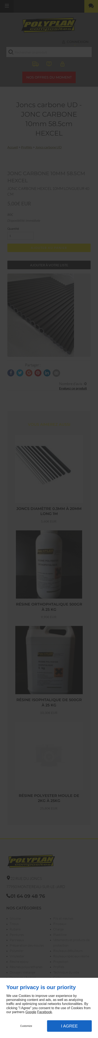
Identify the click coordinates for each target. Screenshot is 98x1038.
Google (30, 1012)
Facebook (44, 1012)
